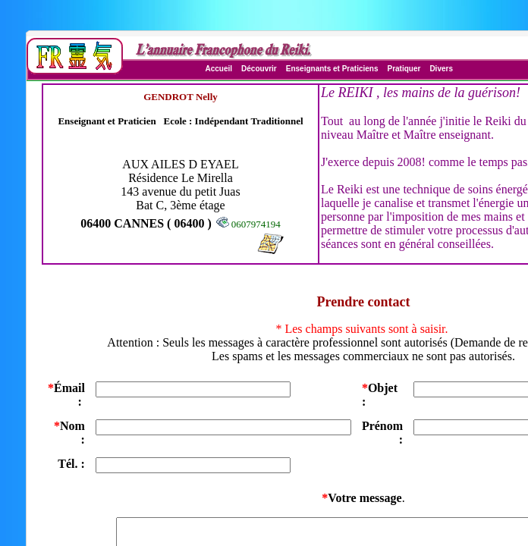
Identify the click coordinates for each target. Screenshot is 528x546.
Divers (441, 68)
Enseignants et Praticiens (332, 68)
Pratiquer (403, 68)
